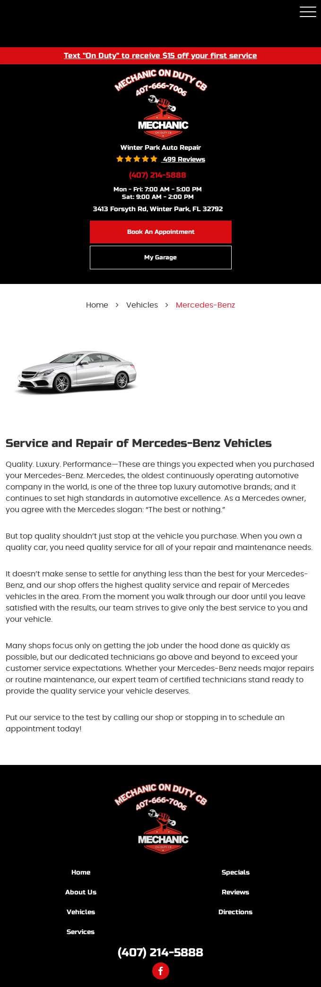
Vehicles (142, 305)
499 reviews (183, 159)
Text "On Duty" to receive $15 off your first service (160, 55)
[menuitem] (83, 872)
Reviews (235, 892)
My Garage (160, 257)
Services (81, 932)
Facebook (160, 970)
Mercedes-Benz (205, 305)
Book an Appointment (161, 232)
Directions (235, 912)
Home (97, 305)
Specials (236, 872)
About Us (80, 892)
